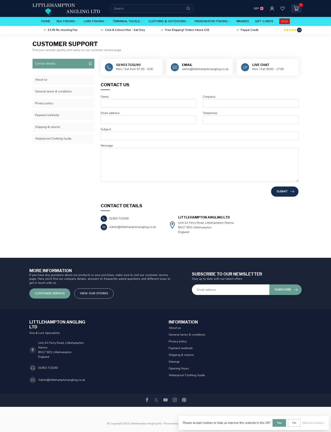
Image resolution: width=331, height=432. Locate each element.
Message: (107, 146)
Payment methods (47, 115)
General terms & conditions (53, 91)
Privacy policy (44, 103)
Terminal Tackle (126, 21)
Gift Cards (264, 21)
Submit (285, 191)
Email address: (110, 113)
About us (41, 80)
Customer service (50, 293)
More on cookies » (314, 423)
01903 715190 (48, 368)
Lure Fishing (94, 21)
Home (45, 21)
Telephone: (210, 113)
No (294, 423)
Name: (105, 97)
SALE (284, 21)
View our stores (94, 293)
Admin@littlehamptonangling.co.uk (61, 380)
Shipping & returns (47, 127)
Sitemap (174, 362)
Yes (279, 423)
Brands (242, 21)
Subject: (106, 129)
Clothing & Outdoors (167, 21)
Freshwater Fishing (211, 21)
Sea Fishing (65, 21)
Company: (209, 97)
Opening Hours (179, 368)
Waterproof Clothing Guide (53, 139)
